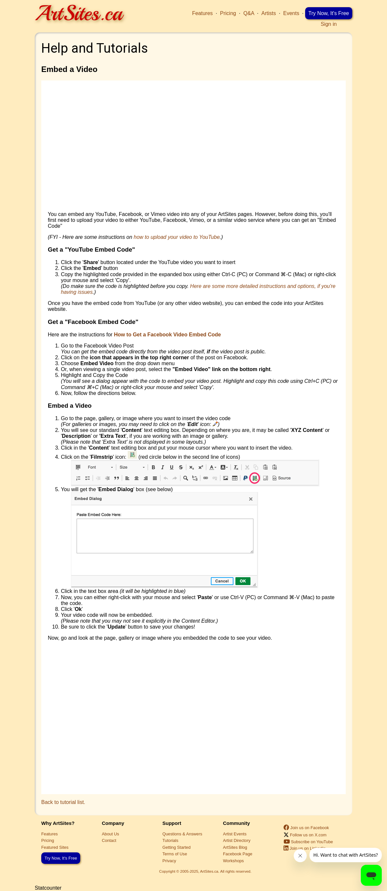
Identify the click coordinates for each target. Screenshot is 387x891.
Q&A (248, 13)
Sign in (329, 24)
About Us (110, 833)
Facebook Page (237, 853)
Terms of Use (174, 853)
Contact (109, 840)
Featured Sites (54, 847)
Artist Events (235, 833)
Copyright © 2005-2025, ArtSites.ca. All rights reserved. (205, 871)
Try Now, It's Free (328, 13)
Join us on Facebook (306, 827)
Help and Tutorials (94, 48)
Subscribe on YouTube (308, 841)
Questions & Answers (182, 833)
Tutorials (170, 840)
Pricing (228, 13)
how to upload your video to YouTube (177, 237)
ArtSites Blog (235, 847)
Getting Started (176, 847)
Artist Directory (236, 840)
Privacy (169, 860)
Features (202, 13)
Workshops (233, 860)
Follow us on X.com (305, 834)
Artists (268, 13)
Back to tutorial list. (63, 802)
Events (291, 13)
